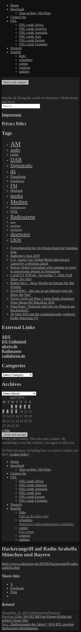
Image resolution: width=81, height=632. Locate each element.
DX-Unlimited (14, 341)
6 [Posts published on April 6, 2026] (3, 411)
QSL (13, 21)
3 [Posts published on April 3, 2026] (20, 407)
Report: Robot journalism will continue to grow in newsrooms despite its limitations (43, 269)
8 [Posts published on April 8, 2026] (12, 411)
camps (23, 64)
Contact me (18, 17)
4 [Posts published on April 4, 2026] (25, 407)
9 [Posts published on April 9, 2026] (16, 411)
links (22, 56)
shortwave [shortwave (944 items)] (20, 234)
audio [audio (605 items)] (15, 150)
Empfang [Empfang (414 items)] (18, 176)
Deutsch (16, 48)
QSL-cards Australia (33, 32)
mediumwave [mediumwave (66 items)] (18, 207)
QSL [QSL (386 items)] (14, 211)
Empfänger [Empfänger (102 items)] (17, 181)
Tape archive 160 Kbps (35, 13)
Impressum (11, 114)
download (17, 9)
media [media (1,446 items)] (16, 196)
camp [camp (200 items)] (14, 154)
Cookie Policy (19, 454)
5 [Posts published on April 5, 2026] (29, 407)
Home (14, 5)
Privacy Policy (14, 123)
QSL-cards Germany (33, 44)
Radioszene (11, 351)
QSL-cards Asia (30, 36)
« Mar (6, 430)
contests (24, 67)
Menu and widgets (15, 82)
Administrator (39, 612)
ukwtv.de (9, 346)
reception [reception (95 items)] (16, 229)
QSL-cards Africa (31, 25)
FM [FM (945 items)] (13, 185)
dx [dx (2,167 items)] (13, 171)
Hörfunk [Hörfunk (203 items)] (16, 191)
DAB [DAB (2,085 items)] (16, 160)
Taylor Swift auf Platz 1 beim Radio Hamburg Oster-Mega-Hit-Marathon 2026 (42, 300)
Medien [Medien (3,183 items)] (19, 202)
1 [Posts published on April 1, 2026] (12, 407)
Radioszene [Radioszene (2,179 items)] (22, 217)
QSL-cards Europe (32, 40)
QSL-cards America (33, 28)
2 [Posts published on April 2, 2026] (16, 407)
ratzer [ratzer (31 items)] (13, 222)
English (15, 52)
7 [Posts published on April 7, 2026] (7, 411)
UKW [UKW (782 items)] (15, 239)
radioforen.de (13, 356)
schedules (25, 60)
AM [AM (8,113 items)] (15, 143)
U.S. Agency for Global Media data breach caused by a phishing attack (40, 261)
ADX (6, 337)
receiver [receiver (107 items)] (15, 226)
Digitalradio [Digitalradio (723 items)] (21, 165)
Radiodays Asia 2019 (25, 256)
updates (24, 71)
